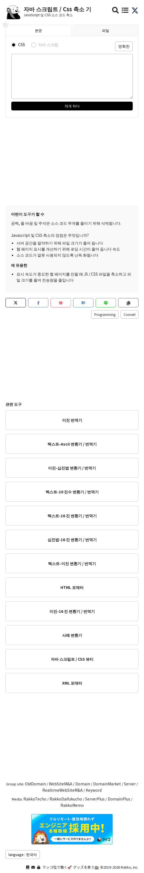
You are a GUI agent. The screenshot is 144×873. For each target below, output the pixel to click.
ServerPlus (95, 799)
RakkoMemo (72, 805)
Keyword (94, 790)
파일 (105, 30)
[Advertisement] (72, 161)
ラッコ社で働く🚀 (57, 867)
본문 (38, 30)
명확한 (124, 46)
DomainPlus (119, 799)
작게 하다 (72, 106)
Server (130, 783)
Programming (104, 314)
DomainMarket (107, 783)
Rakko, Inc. (130, 867)
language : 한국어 (23, 854)
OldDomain (35, 783)
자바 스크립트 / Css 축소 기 (57, 9)
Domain (82, 783)
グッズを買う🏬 (86, 867)
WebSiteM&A (60, 783)
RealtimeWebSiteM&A (62, 790)
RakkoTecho (34, 799)
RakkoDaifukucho (65, 799)
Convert (129, 314)
